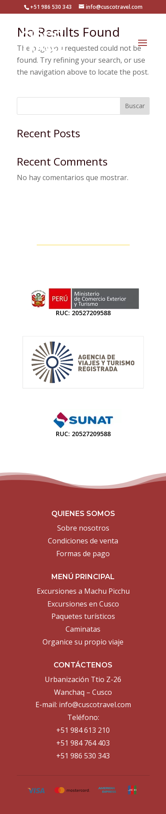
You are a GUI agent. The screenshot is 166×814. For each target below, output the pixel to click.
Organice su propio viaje (83, 642)
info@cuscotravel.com (95, 704)
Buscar (135, 106)
